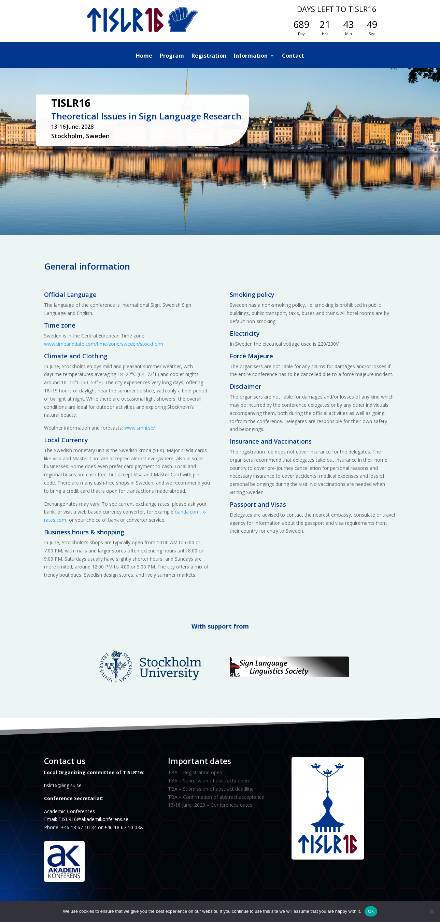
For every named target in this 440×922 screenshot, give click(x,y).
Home (144, 56)
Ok (371, 911)
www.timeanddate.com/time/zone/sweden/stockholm (103, 344)
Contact (293, 56)
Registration (208, 56)
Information (251, 56)
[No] (431, 911)
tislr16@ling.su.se (63, 785)
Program (172, 56)
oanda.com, (188, 511)
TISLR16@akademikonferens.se (93, 819)
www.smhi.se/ (139, 427)
